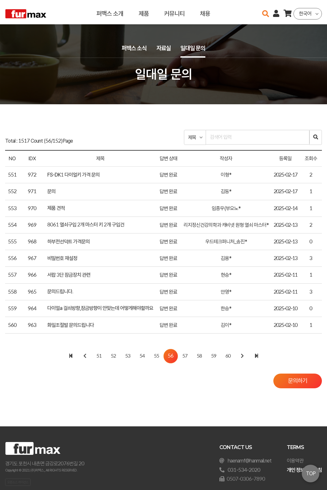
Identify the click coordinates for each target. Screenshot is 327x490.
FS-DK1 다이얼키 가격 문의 (73, 175)
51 (99, 356)
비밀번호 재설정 (62, 259)
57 (185, 356)
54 (142, 356)
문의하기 (296, 381)
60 (228, 356)
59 (214, 356)
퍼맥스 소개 (109, 12)
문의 (51, 192)
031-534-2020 (244, 470)
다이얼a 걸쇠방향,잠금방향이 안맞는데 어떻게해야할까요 (100, 309)
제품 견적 (56, 209)
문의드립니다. (60, 292)
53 (128, 356)
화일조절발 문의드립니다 (70, 325)
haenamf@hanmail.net (249, 461)
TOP (311, 473)
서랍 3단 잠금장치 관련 (68, 276)
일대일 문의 (194, 48)
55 (156, 356)
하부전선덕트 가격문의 (68, 242)
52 (113, 356)
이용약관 (295, 461)
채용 (205, 12)
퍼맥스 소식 (132, 48)
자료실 (163, 48)
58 (199, 356)
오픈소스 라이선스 (17, 482)
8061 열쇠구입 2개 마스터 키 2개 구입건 (85, 225)
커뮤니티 (174, 12)
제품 (144, 12)
